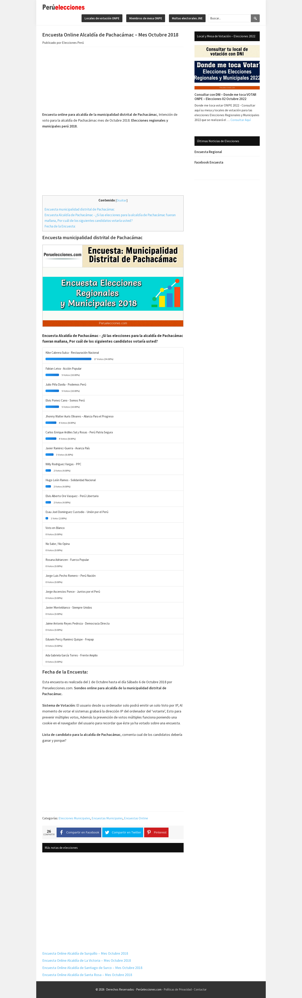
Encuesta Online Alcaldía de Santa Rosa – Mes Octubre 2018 (87, 974)
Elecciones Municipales (74, 818)
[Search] (255, 18)
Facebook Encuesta (208, 162)
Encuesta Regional (208, 152)
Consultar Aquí (241, 119)
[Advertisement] (113, 80)
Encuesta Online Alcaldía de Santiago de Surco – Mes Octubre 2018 (92, 967)
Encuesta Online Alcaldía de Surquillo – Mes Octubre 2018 (85, 953)
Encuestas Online (136, 818)
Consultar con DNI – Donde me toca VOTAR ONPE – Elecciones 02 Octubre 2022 (225, 96)
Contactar (200, 989)
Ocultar (121, 200)
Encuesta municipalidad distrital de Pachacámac (79, 209)
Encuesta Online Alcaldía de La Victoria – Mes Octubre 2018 (86, 960)
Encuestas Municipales (107, 818)
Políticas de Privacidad (178, 989)
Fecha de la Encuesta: (60, 226)
